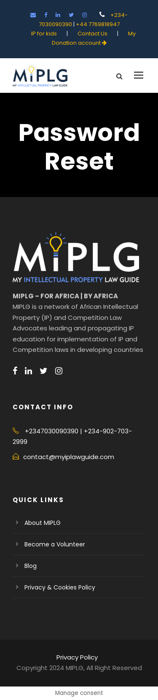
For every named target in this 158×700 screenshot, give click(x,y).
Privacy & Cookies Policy (59, 587)
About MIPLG (42, 523)
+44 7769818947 (98, 24)
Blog (30, 566)
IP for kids (44, 34)
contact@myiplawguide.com (68, 456)
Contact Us (93, 34)
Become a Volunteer (54, 544)
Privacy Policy (77, 657)
